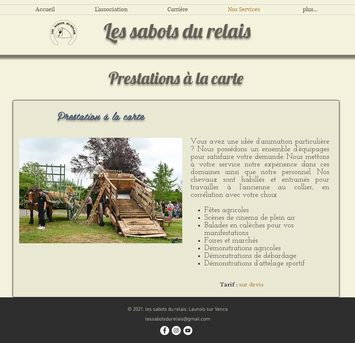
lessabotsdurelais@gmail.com (177, 319)
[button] (100, 190)
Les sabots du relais (177, 30)
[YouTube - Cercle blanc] (187, 330)
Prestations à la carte (176, 77)
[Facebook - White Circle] (164, 330)
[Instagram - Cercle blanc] (176, 330)
